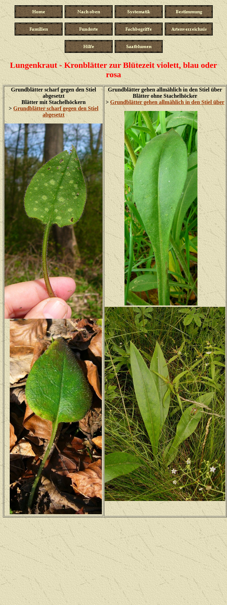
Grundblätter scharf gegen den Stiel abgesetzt (55, 111)
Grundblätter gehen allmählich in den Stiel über (167, 102)
